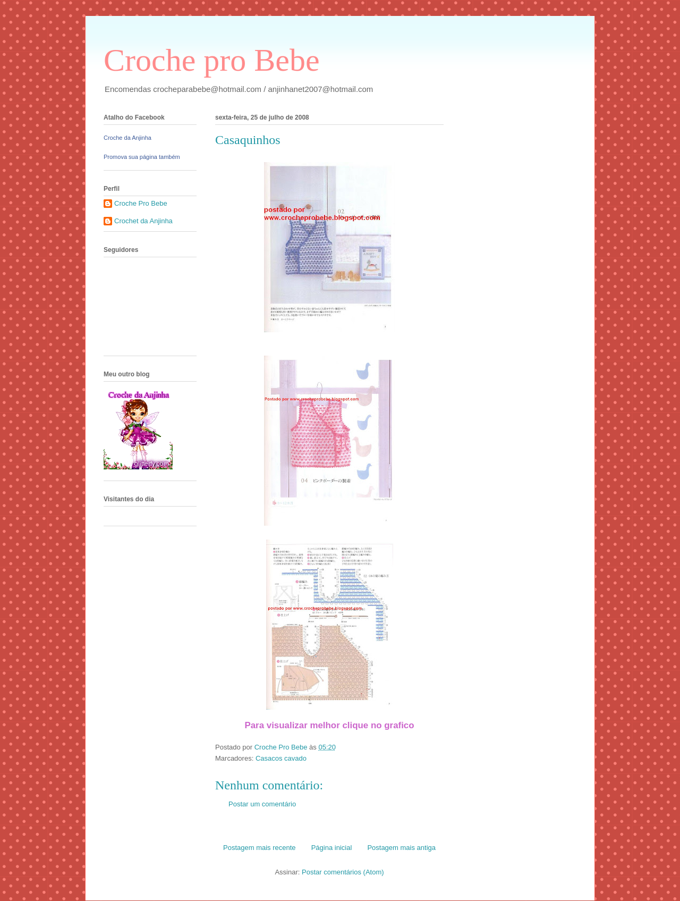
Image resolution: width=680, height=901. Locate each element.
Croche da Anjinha (127, 137)
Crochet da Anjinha (143, 221)
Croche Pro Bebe (140, 203)
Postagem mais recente (259, 848)
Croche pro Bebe (212, 60)
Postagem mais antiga (401, 848)
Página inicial (331, 848)
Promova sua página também (142, 157)
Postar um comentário (262, 804)
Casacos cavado (281, 758)
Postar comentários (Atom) (343, 872)
